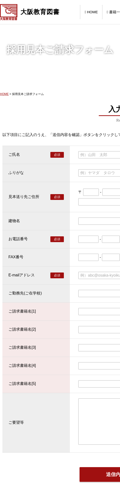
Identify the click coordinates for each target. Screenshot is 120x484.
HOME (91, 12)
